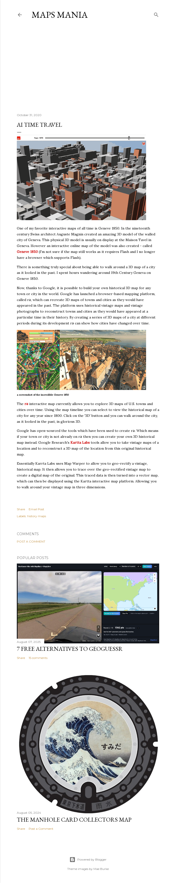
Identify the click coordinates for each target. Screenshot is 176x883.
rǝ (26, 404)
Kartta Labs (80, 442)
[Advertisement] (88, 66)
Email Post (36, 509)
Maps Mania (60, 14)
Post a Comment (31, 541)
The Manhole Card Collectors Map (74, 819)
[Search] (156, 13)
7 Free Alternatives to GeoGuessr (70, 649)
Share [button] (21, 509)
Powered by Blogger (88, 860)
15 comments (38, 658)
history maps (36, 516)
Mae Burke (101, 869)
